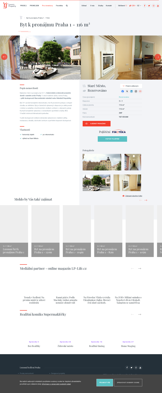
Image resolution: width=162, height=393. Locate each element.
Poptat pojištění (112, 139)
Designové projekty (58, 373)
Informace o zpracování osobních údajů (56, 384)
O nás (92, 6)
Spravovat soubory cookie (128, 382)
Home (22, 17)
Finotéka (59, 6)
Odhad (84, 6)
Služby (100, 6)
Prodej (23, 6)
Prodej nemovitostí (27, 373)
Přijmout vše (104, 382)
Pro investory (47, 6)
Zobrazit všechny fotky (132, 196)
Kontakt (109, 6)
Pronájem (34, 6)
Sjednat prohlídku (98, 123)
